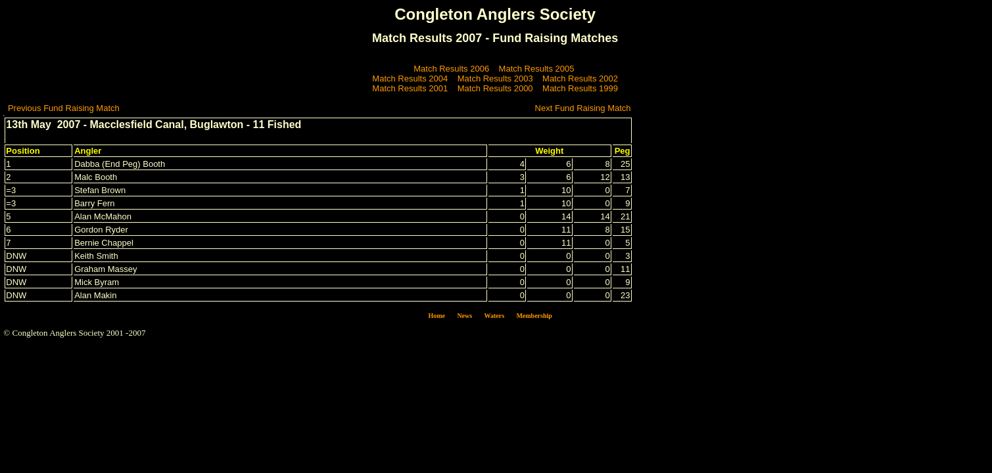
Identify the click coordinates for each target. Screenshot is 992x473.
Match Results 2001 (410, 88)
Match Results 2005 (537, 69)
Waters (494, 315)
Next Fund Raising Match (583, 108)
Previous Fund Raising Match (64, 108)
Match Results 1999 (580, 88)
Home (436, 315)
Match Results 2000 (495, 88)
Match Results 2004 (410, 78)
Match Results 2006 (451, 69)
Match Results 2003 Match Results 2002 (538, 78)
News (464, 315)
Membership (534, 315)
